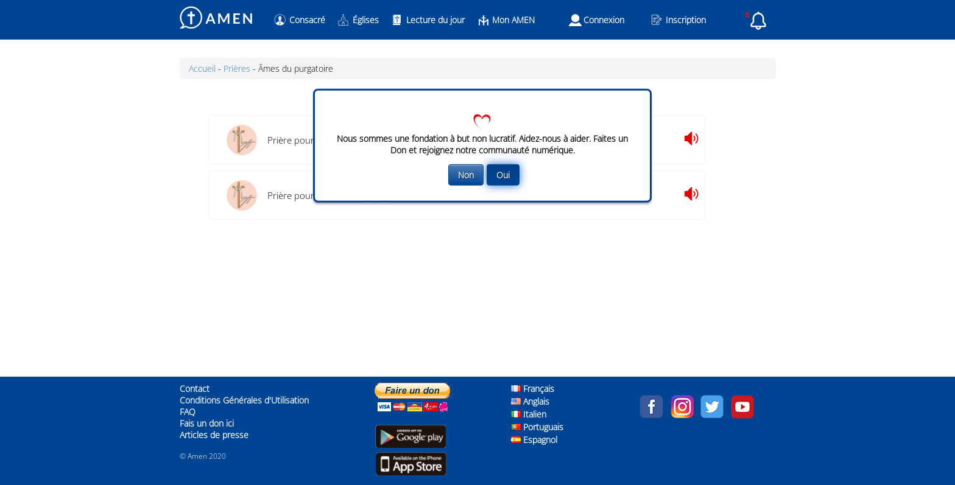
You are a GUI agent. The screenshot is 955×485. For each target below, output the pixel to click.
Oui (503, 174)
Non (466, 174)
